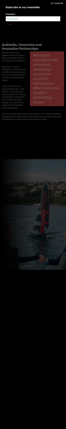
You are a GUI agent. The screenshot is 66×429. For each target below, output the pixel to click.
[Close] (57, 3)
